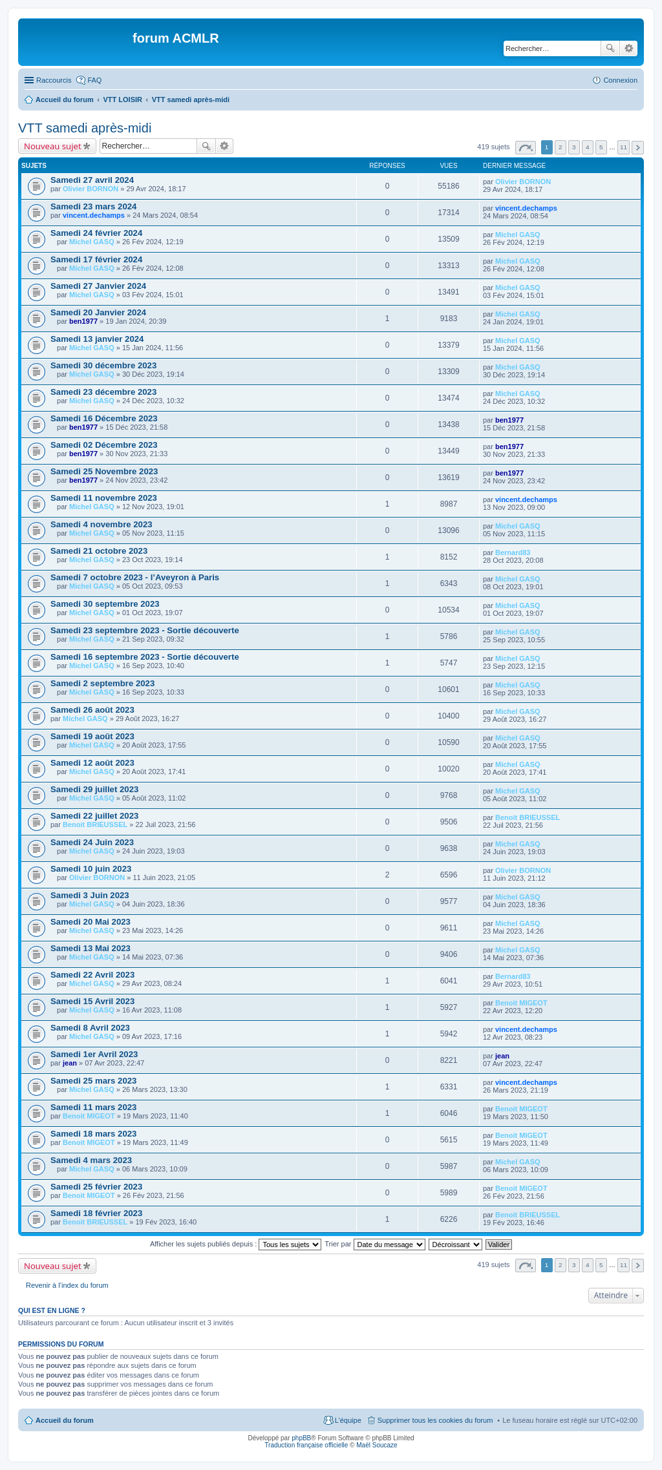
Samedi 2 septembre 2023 (102, 683)
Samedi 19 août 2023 (92, 736)
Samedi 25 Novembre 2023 (104, 471)
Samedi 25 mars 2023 (93, 1081)
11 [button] (623, 147)
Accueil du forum (65, 1420)
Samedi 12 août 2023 (92, 763)
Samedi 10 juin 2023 (90, 869)
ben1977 (83, 321)
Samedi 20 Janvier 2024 (98, 312)
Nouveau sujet (52, 146)
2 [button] (560, 147)
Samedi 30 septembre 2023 (105, 604)
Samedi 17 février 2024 (96, 259)
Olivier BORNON (90, 189)
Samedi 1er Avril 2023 (94, 1054)
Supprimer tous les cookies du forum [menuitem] (435, 1420)
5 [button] (601, 147)
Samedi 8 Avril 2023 (90, 1028)
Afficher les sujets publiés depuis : (236, 1244)
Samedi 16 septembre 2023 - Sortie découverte (144, 657)
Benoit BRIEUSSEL (95, 824)
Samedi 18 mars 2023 (93, 1134)
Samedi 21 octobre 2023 (98, 551)
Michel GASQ (91, 242)
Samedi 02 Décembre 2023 (104, 445)
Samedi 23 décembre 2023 (103, 392)
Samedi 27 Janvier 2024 (98, 286)
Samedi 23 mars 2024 (93, 206)
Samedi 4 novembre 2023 (101, 524)
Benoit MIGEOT (521, 1003)
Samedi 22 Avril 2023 (92, 975)
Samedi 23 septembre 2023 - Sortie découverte (144, 630)
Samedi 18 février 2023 (96, 1213)
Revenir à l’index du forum (67, 1285)
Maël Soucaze (376, 1445)
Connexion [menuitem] (620, 80)
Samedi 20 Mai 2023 (90, 922)
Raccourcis (53, 80)
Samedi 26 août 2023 (92, 710)
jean (70, 1063)
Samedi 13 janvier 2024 (97, 339)
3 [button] (574, 147)
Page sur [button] (525, 147)
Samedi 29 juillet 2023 (94, 789)
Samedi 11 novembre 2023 (103, 498)
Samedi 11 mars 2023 (93, 1107)
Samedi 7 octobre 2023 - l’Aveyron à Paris (134, 577)
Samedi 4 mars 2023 (91, 1160)
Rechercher (610, 48)
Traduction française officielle (306, 1445)
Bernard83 (512, 552)
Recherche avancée (628, 48)
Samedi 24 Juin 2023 (92, 842)
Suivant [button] (638, 147)
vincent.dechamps (94, 215)
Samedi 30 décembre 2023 (103, 365)
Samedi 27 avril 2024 (92, 180)
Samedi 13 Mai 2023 (90, 948)
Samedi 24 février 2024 (96, 233)
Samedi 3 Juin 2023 (89, 895)
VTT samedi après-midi (84, 128)
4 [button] (588, 147)
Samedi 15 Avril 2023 (92, 1001)
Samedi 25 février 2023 (96, 1187)
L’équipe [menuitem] (348, 1420)
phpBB (301, 1438)
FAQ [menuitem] (94, 80)
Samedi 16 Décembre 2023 (104, 418)
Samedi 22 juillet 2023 (94, 816)
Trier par (375, 1244)
